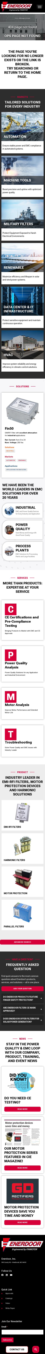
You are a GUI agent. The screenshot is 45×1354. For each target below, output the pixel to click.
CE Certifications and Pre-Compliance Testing (22, 621)
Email (5, 1327)
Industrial (10, 451)
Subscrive (7, 1340)
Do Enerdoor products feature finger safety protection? (22, 998)
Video (7, 1303)
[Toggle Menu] (40, 7)
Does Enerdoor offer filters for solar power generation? (22, 1020)
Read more (22, 1109)
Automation (10, 460)
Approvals (9, 1293)
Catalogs (8, 1298)
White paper (10, 1308)
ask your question (22, 989)
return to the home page (22, 74)
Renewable (22, 460)
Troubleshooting (18, 742)
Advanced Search (22, 942)
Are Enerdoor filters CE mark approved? (22, 1009)
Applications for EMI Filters (16, 469)
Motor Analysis (17, 705)
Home (16, 18)
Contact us (17, 1349)
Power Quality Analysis (16, 665)
